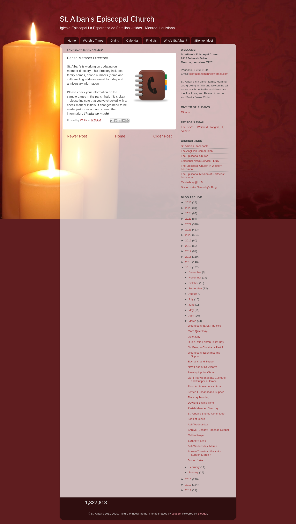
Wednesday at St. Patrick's (204, 325)
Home (72, 40)
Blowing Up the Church (202, 372)
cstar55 (176, 513)
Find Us (151, 40)
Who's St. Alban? (175, 40)
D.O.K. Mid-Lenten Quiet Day (206, 342)
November (195, 277)
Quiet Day (194, 336)
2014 (188, 267)
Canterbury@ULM (192, 182)
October (193, 283)
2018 (188, 245)
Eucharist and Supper (201, 361)
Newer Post (77, 136)
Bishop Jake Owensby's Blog (199, 187)
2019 (188, 240)
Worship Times (93, 40)
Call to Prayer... (197, 435)
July (191, 299)
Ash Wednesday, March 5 (203, 446)
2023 (188, 218)
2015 (188, 262)
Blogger (202, 513)
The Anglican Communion (197, 151)
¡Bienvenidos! (203, 40)
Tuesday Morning (198, 397)
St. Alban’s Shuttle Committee (206, 413)
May (191, 310)
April (191, 315)
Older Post (162, 136)
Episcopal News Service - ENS (200, 160)
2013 (188, 479)
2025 (188, 208)
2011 (188, 490)
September (195, 288)
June (191, 304)
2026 (188, 202)
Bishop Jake (195, 460)
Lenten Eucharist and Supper (206, 392)
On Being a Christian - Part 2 (205, 347)
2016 (188, 256)
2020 (188, 234)
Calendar (132, 40)
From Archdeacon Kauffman (205, 386)
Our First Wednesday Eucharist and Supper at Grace (207, 379)
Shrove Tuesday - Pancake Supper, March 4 (204, 453)
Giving (114, 40)
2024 (188, 213)
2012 (188, 484)
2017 (188, 251)
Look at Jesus (196, 418)
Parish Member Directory (203, 408)
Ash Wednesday (198, 424)
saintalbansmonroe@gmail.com (208, 73)
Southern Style (197, 440)
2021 (188, 229)
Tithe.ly (185, 112)
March (192, 321)
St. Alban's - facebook (194, 146)
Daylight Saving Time (201, 402)
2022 (188, 224)
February (194, 467)
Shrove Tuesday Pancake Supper (208, 429)
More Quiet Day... (198, 331)
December (195, 272)
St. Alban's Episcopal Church (107, 19)
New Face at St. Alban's (202, 366)
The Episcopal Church (194, 155)
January (193, 472)
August (193, 293)
